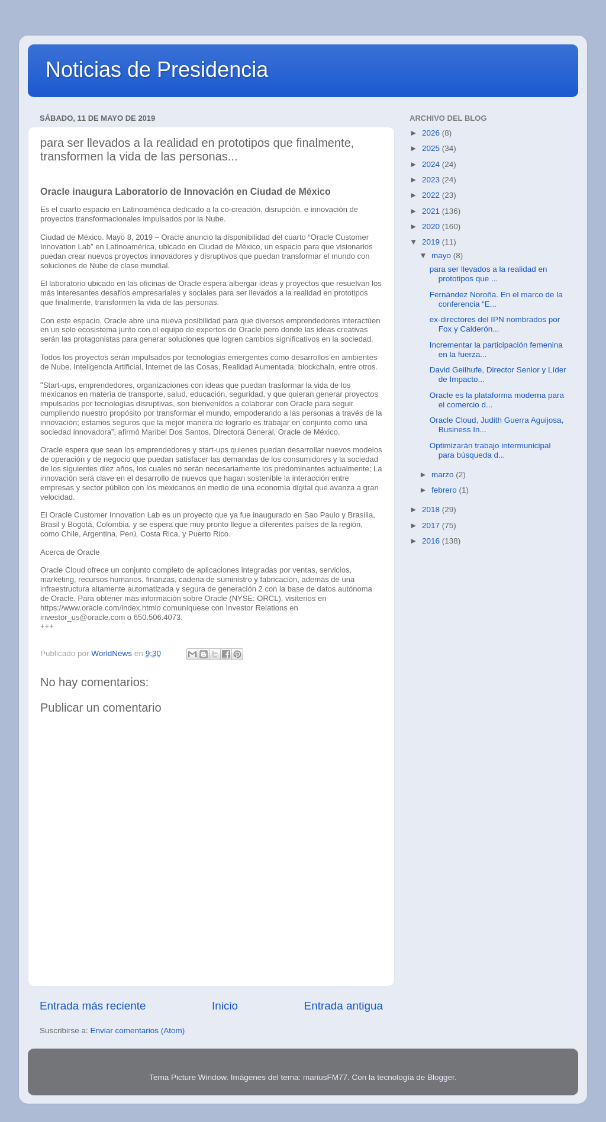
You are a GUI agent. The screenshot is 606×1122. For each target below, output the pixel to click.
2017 (432, 525)
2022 (432, 195)
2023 (432, 179)
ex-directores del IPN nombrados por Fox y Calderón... (495, 324)
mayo (442, 255)
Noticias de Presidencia (157, 69)
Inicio (225, 1005)
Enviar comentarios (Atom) (138, 1030)
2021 (432, 211)
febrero (445, 490)
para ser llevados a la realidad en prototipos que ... (488, 274)
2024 (432, 164)
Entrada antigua (343, 1005)
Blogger (440, 1077)
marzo (443, 474)
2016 (432, 540)
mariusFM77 (325, 1077)
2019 (432, 241)
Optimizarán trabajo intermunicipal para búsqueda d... (490, 450)
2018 (432, 509)
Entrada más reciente (93, 1005)
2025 (432, 148)
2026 (432, 132)
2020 (432, 226)
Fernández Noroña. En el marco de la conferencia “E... (496, 299)
